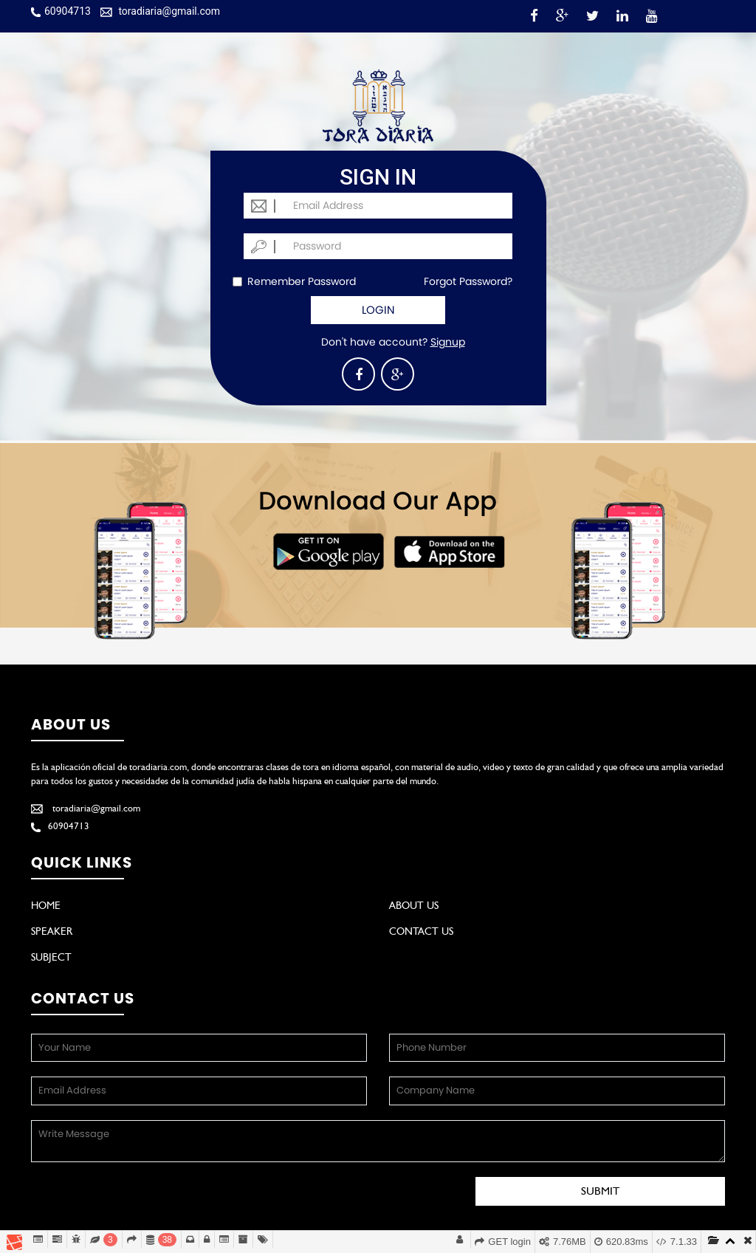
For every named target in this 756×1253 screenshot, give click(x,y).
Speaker (51, 931)
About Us (414, 905)
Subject (51, 957)
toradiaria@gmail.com (160, 11)
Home (46, 905)
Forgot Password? (468, 281)
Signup (447, 341)
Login (378, 309)
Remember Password (294, 281)
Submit (600, 1191)
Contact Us (421, 931)
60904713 (61, 11)
